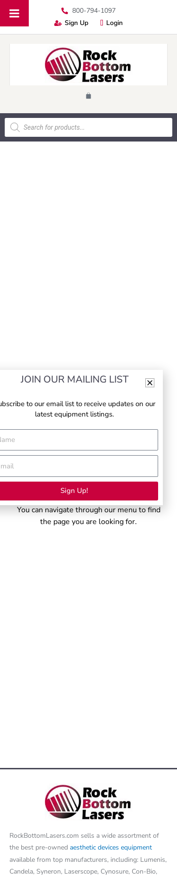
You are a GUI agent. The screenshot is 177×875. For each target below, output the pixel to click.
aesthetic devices (95, 847)
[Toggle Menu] (14, 13)
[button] (149, 382)
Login (111, 22)
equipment (136, 847)
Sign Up (71, 22)
